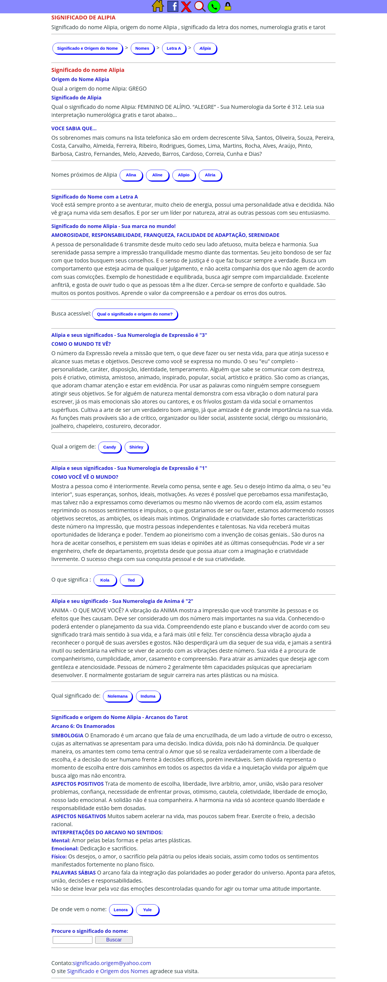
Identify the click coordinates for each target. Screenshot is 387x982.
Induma (148, 696)
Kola (104, 580)
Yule (147, 909)
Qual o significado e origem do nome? (135, 314)
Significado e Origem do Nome (87, 48)
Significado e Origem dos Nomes (108, 971)
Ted (131, 580)
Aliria (210, 174)
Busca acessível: (71, 313)
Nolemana (118, 696)
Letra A (174, 48)
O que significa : (71, 579)
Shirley (136, 447)
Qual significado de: (75, 695)
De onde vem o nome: (79, 909)
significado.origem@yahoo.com (112, 963)
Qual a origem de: (73, 446)
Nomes (142, 48)
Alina (131, 174)
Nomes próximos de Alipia (84, 174)
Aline (157, 174)
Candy (109, 447)
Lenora (121, 909)
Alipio (184, 174)
